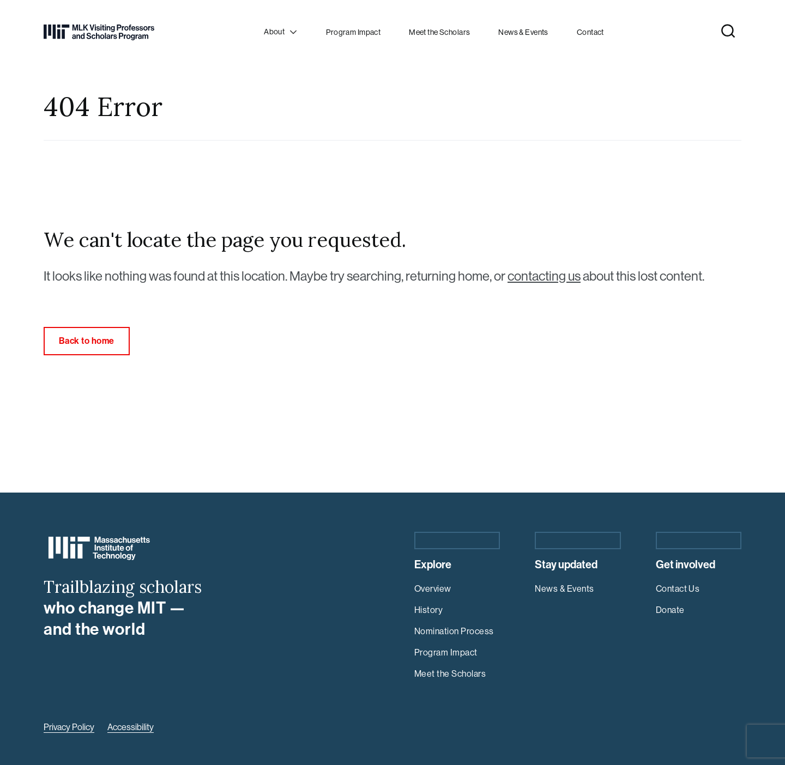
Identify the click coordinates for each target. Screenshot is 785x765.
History (428, 610)
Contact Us (678, 589)
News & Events (564, 589)
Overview (432, 589)
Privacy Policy (69, 727)
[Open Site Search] (728, 31)
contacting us (544, 276)
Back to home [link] (86, 341)
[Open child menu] (282, 32)
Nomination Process (454, 631)
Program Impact (446, 652)
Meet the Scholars (450, 674)
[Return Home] (99, 32)
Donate (670, 610)
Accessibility (130, 727)
